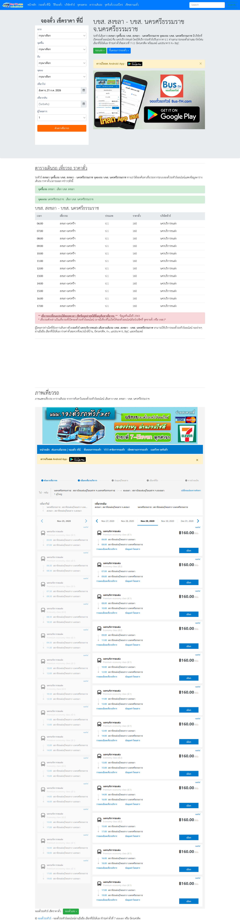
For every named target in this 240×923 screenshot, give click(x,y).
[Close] (200, 63)
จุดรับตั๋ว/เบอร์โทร (114, 5)
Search (232, 5)
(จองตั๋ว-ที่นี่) (45, 5)
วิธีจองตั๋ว (57, 5)
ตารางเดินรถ (96, 5)
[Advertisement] (120, 362)
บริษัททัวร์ (70, 5)
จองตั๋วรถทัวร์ (44, 918)
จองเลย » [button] (99, 50)
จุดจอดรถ (82, 5)
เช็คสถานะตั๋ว (132, 5)
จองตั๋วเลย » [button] (71, 911)
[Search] (207, 5)
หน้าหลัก (32, 5)
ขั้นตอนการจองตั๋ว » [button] (119, 50)
